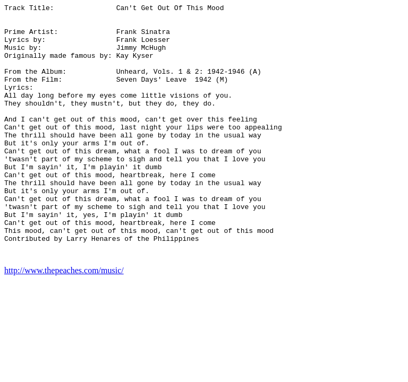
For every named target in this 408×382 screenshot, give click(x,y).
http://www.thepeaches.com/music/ (64, 321)
